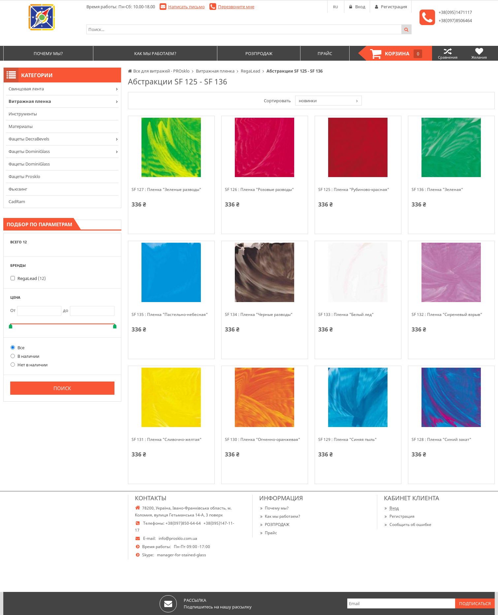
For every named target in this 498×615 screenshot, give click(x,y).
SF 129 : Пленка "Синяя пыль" (347, 439)
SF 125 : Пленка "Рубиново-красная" (353, 189)
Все (17, 348)
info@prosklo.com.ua (178, 538)
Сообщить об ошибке (407, 524)
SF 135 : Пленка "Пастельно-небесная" (170, 314)
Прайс (268, 533)
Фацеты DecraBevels (29, 139)
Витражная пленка (30, 101)
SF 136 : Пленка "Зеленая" (437, 189)
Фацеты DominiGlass (29, 151)
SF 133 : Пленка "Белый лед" (346, 314)
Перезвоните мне (236, 7)
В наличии (25, 356)
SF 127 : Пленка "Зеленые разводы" (166, 189)
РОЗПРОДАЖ (274, 524)
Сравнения (447, 53)
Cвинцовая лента (26, 89)
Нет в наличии (29, 365)
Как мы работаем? (279, 516)
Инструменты (23, 114)
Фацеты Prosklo (24, 176)
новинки (308, 101)
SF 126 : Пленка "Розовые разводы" (259, 189)
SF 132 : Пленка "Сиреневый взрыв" (447, 314)
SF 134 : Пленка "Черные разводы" (259, 314)
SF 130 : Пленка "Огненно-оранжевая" (262, 439)
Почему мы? (274, 508)
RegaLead (31, 278)
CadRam (17, 201)
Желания (479, 53)
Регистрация (399, 516)
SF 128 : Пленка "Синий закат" (441, 439)
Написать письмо (186, 7)
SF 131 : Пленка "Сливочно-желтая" (167, 439)
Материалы (21, 126)
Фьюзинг (18, 189)
